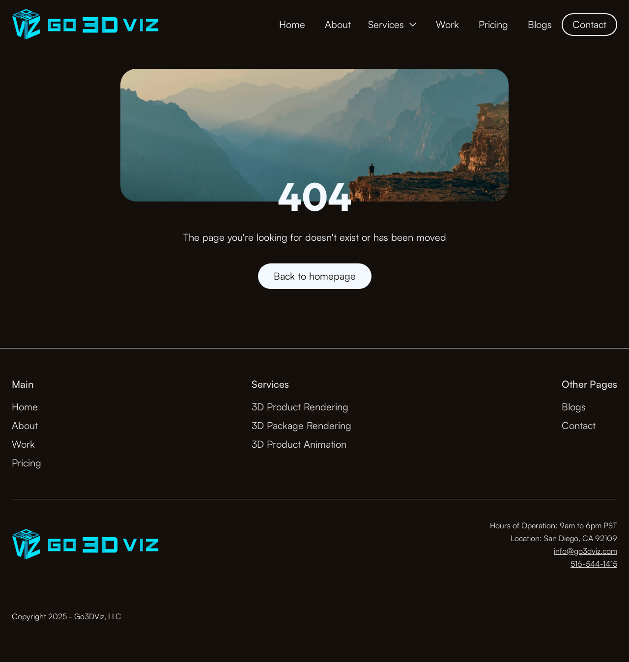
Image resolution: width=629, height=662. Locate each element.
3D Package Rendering (301, 425)
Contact (589, 24)
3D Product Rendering (300, 407)
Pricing (493, 24)
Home (292, 24)
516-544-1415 (594, 564)
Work (447, 24)
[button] (393, 24)
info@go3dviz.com (585, 551)
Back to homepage (315, 276)
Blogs (540, 24)
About (338, 24)
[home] (85, 24)
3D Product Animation (299, 444)
